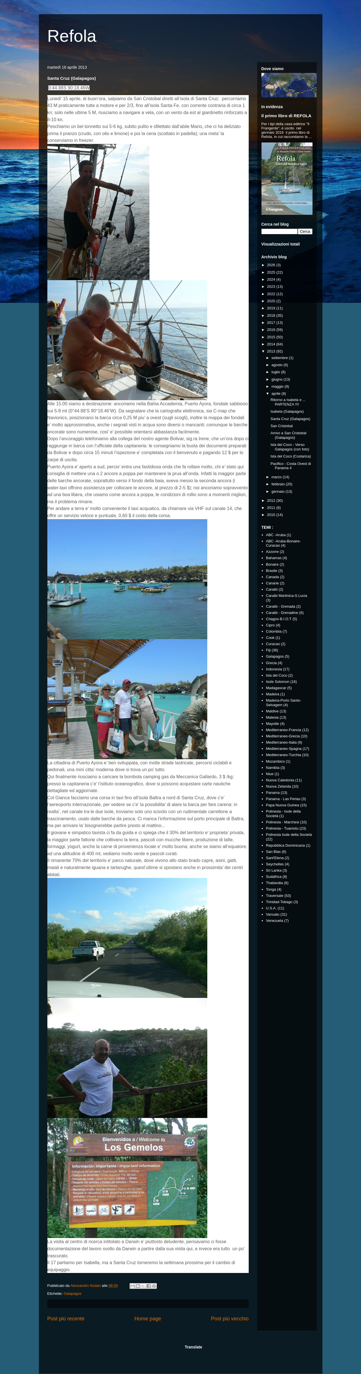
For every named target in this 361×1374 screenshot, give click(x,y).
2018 (271, 315)
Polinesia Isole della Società (289, 834)
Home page (147, 1318)
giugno (277, 379)
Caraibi (272, 589)
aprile (276, 393)
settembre (280, 358)
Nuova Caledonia (280, 780)
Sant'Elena (275, 858)
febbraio (278, 484)
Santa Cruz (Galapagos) (290, 419)
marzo (277, 477)
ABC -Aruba (276, 535)
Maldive (272, 711)
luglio (276, 372)
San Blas (273, 851)
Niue (270, 774)
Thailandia (274, 883)
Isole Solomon (277, 681)
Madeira (272, 694)
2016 (271, 330)
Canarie (272, 583)
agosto (277, 365)
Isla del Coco (276, 675)
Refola (71, 35)
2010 (271, 515)
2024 (271, 279)
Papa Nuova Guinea (282, 805)
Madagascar (276, 688)
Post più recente (66, 1318)
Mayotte (272, 723)
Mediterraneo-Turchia (283, 755)
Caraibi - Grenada (280, 606)
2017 (271, 322)
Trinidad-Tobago (279, 902)
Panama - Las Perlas (283, 799)
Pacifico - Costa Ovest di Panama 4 (291, 466)
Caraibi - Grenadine (282, 613)
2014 (271, 344)
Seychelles (275, 864)
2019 (271, 308)
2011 (271, 507)
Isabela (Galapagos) (287, 411)
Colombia (274, 631)
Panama (273, 792)
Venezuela (274, 920)
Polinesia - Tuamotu (282, 828)
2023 (271, 286)
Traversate (275, 895)
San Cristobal (282, 426)
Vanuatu (272, 914)
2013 (271, 351)
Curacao (273, 644)
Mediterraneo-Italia (281, 742)
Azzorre (272, 551)
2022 (271, 294)
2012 (271, 500)
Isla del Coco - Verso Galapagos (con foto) (290, 446)
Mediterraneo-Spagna (284, 748)
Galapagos (72, 1293)
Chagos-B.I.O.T (279, 619)
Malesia (272, 717)
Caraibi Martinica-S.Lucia (286, 595)
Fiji (268, 650)
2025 (271, 272)
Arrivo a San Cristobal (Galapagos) (288, 435)
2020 (271, 301)
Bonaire (272, 564)
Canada (272, 577)
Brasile (271, 571)
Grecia (271, 663)
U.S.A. (271, 908)
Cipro (270, 625)
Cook (270, 637)
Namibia (273, 767)
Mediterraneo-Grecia (283, 736)
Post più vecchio (229, 1318)
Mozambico (275, 761)
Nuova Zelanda (278, 786)
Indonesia (274, 669)
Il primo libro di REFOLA (286, 115)
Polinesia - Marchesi (282, 822)
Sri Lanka (274, 870)
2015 (271, 337)
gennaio (278, 491)
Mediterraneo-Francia (283, 730)
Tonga (271, 889)
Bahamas (274, 558)
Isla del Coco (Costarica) (291, 456)
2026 (271, 265)
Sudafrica (274, 876)
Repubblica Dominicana (285, 845)
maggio (277, 386)
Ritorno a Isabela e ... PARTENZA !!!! (288, 402)
